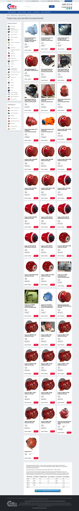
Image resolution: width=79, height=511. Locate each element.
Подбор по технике (22, 12)
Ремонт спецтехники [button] (45, 12)
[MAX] (71, 8)
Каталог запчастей (12, 12)
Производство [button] (36, 12)
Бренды (29, 12)
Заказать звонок (68, 1)
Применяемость (12, 104)
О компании (9, 1)
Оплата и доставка (15, 1)
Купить (36, 50)
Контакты (20, 1)
